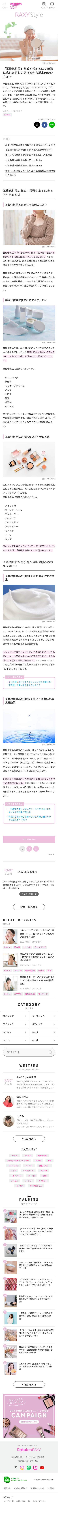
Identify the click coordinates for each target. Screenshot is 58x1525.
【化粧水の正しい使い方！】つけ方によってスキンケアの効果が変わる (30, 810)
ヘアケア (7, 1032)
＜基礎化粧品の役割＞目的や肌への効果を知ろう (29, 149)
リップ (13, 1170)
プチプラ (43, 1170)
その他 (35, 1040)
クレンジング (40, 947)
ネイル (35, 1032)
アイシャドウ (14, 1165)
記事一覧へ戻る (29, 907)
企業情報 (7, 1488)
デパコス (14, 1180)
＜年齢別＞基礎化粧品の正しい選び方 (23, 160)
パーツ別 (27, 947)
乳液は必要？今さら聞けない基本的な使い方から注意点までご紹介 (30, 818)
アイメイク (8, 1024)
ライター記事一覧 (29, 894)
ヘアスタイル (28, 1170)
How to (7, 114)
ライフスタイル (36, 1186)
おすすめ (18, 970)
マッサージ (43, 993)
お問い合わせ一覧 (23, 1501)
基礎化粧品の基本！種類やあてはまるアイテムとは (30, 144)
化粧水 (41, 970)
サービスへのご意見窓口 (34, 1457)
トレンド (29, 1165)
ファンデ (28, 1180)
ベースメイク (38, 1016)
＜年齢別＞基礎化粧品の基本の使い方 (23, 165)
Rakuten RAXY (16, 5)
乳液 (49, 970)
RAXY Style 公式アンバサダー (18, 1160)
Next (51, 854)
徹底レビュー (44, 1165)
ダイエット (43, 1180)
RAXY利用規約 (17, 1457)
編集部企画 (30, 970)
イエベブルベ (16, 1175)
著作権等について (37, 1488)
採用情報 (51, 1488)
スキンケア (17, 111)
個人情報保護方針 (20, 1488)
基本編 (17, 947)
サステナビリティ (39, 1501)
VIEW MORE (29, 1139)
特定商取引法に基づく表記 (28, 1461)
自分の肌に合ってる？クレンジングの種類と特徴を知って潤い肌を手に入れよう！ (30, 684)
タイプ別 (19, 1186)
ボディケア (37, 1024)
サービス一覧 (9, 1501)
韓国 (49, 1160)
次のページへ (29, 839)
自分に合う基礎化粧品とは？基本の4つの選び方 (28, 155)
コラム (6, 1040)
